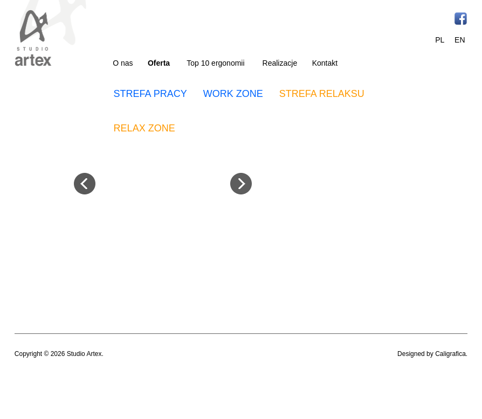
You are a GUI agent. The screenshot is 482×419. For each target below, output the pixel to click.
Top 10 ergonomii (215, 63)
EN (460, 40)
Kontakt (325, 63)
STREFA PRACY (150, 93)
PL (439, 40)
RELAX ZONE (144, 128)
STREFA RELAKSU (321, 93)
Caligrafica (450, 354)
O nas (123, 63)
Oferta (159, 63)
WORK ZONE (233, 93)
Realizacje (280, 63)
